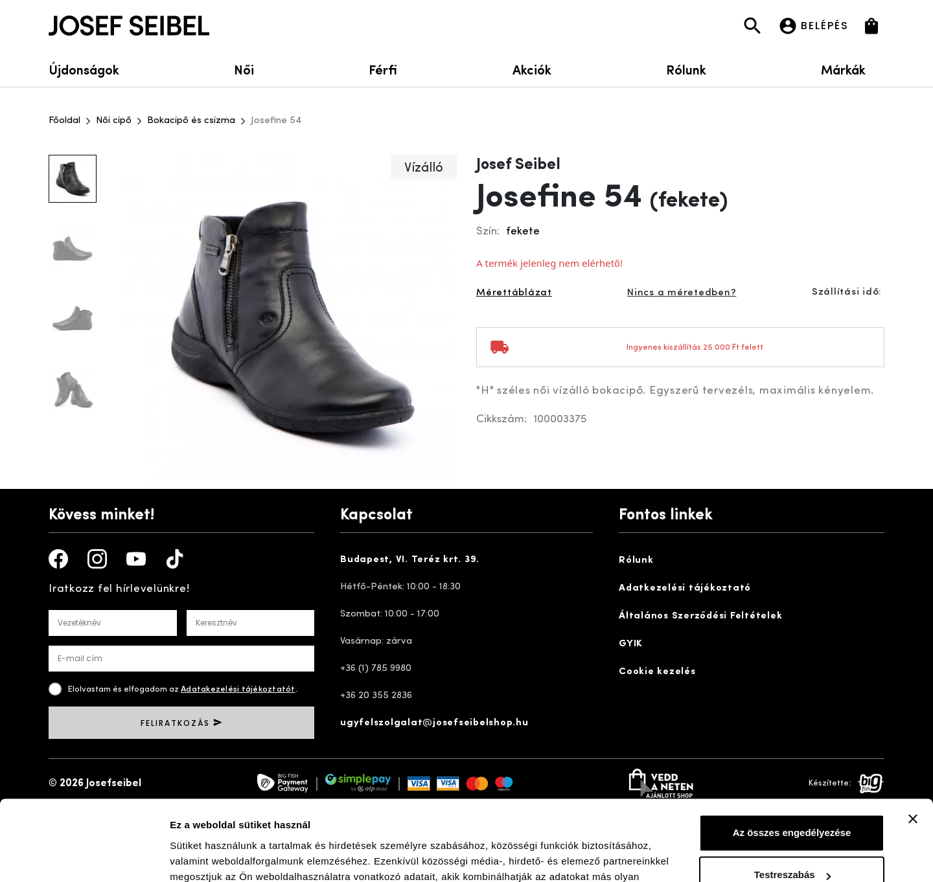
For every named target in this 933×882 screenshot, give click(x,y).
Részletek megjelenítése (226, 856)
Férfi (383, 69)
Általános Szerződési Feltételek (700, 616)
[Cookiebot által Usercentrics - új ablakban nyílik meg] (84, 856)
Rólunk (686, 69)
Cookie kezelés (657, 672)
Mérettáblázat (514, 293)
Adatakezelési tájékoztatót (238, 689)
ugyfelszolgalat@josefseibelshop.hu (434, 723)
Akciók (532, 69)
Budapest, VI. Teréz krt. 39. (409, 560)
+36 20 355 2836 (376, 696)
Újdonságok (84, 69)
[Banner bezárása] (912, 747)
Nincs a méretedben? (681, 293)
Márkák (852, 69)
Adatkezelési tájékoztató (685, 588)
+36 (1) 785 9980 (375, 668)
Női (244, 69)
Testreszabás (792, 803)
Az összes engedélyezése (792, 761)
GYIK (631, 644)
